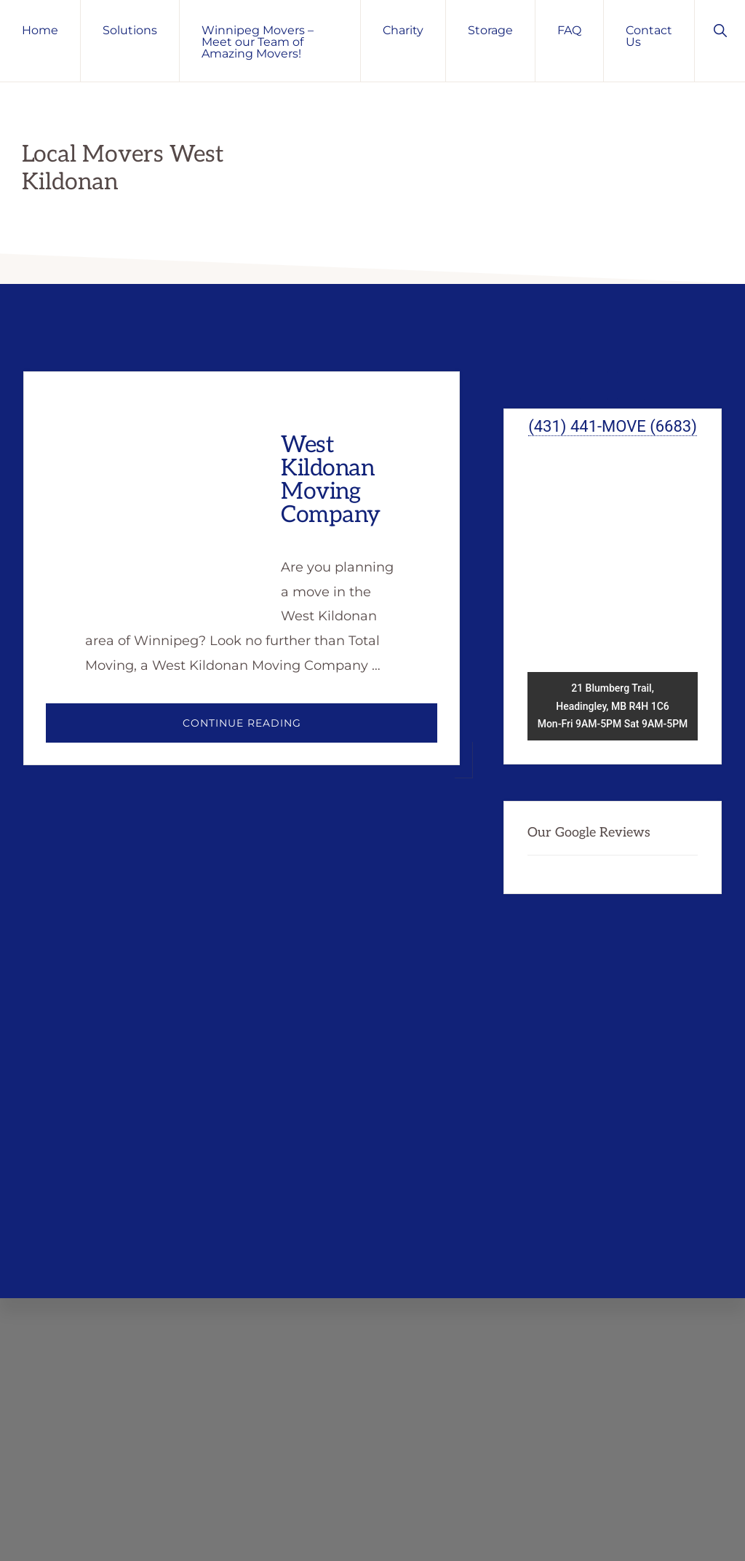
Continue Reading (273, 729)
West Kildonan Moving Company (331, 480)
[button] (720, 29)
